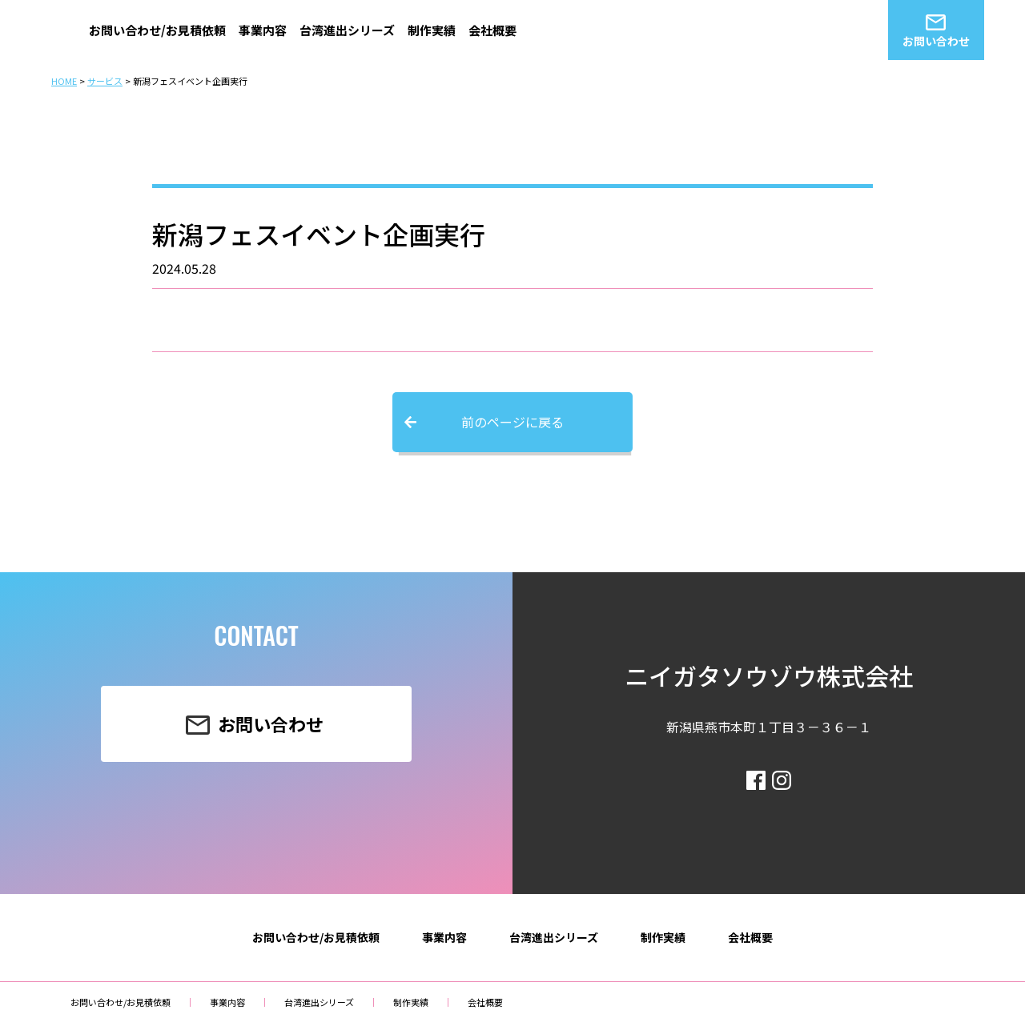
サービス (105, 80)
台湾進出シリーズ (347, 30)
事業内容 (263, 30)
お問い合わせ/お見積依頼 (157, 30)
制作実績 (432, 30)
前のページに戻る (512, 421)
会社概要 (492, 30)
